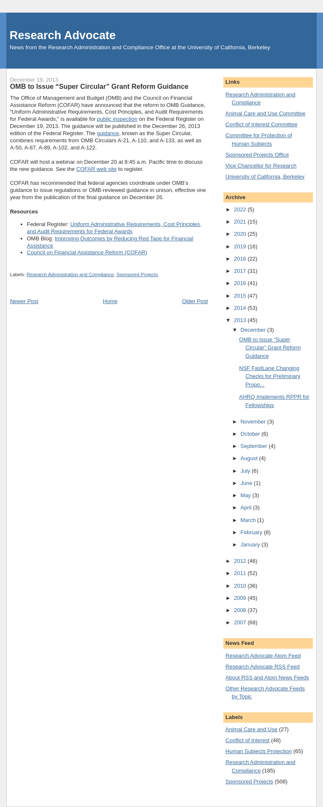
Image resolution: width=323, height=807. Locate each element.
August (250, 458)
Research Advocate (63, 35)
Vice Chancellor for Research (261, 165)
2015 (241, 296)
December (254, 330)
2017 (241, 271)
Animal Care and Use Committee (265, 113)
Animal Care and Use (251, 729)
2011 (241, 573)
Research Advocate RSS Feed (262, 666)
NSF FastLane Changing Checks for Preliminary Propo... (270, 376)
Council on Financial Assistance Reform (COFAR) (87, 252)
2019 (241, 246)
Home (110, 301)
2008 (241, 610)
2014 (241, 308)
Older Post (195, 301)
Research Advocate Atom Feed (263, 656)
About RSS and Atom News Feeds (267, 677)
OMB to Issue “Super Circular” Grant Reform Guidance (270, 347)
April (247, 507)
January (251, 544)
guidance (108, 133)
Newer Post (24, 301)
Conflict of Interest (247, 740)
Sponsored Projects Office (257, 155)
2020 (241, 234)
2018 (241, 259)
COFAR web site (96, 169)
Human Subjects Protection (258, 751)
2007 (241, 622)
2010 (241, 586)
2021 (241, 221)
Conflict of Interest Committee (261, 124)
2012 (241, 561)
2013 (241, 320)
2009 (241, 598)
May (246, 495)
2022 (241, 209)
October (251, 434)
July (246, 471)
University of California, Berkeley (264, 176)
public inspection (117, 119)
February (252, 532)
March (249, 520)
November (254, 421)
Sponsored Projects (137, 274)
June (247, 483)
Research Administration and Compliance (70, 274)
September (255, 446)
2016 (241, 283)
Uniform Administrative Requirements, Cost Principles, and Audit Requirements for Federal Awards (114, 227)
